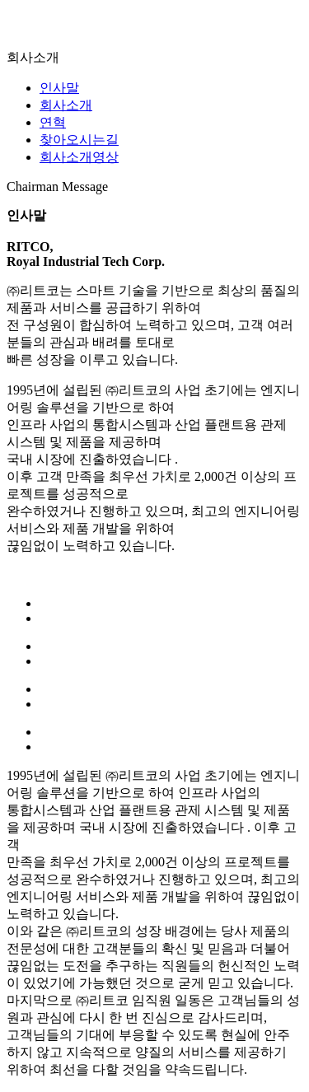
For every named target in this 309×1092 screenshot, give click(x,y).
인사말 (59, 88)
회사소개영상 (79, 157)
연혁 (53, 122)
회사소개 (66, 105)
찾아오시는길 (79, 140)
